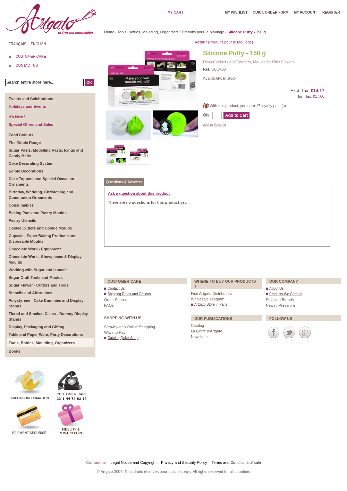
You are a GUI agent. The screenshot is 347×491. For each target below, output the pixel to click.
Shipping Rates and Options (129, 294)
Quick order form (270, 12)
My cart (175, 12)
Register (331, 12)
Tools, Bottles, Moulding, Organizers (148, 32)
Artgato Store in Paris (210, 304)
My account (305, 12)
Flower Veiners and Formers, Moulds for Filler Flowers (249, 62)
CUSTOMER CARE (31, 56)
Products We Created (285, 294)
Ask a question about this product (139, 193)
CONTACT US (27, 65)
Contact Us (116, 288)
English (38, 44)
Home (109, 32)
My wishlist (236, 12)
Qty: (207, 115)
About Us (276, 288)
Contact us (96, 462)
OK (89, 82)
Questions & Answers (124, 182)
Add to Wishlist (214, 125)
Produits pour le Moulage (203, 32)
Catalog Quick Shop (123, 338)
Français (17, 44)
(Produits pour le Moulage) (224, 42)
